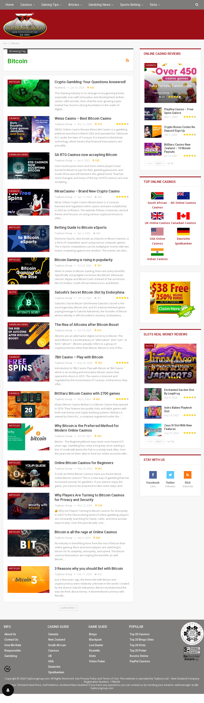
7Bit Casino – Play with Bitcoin (79, 357)
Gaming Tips (50, 5)
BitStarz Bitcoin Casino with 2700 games (87, 393)
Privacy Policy (88, 678)
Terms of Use (111, 678)
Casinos (26, 5)
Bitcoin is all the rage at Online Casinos (86, 532)
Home (9, 5)
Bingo (93, 634)
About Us (10, 634)
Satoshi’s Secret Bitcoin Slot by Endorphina (89, 292)
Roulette (94, 650)
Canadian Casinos (183, 218)
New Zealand (56, 639)
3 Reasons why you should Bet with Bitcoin (89, 568)
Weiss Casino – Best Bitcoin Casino (83, 118)
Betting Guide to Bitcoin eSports (81, 227)
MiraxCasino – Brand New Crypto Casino (87, 191)
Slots (153, 5)
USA (51, 661)
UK (50, 656)
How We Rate (12, 645)
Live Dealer (96, 645)
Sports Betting (130, 5)
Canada (53, 634)
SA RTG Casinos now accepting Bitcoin (86, 155)
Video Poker (97, 661)
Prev (149, 163)
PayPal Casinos (140, 661)
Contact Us (11, 639)
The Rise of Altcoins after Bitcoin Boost (87, 324)
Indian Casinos (157, 254)
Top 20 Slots (138, 645)
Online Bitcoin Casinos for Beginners (84, 463)
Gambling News (100, 5)
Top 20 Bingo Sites (142, 639)
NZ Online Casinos (183, 198)
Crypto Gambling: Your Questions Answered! (90, 82)
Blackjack (95, 639)
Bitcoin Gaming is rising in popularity (84, 260)
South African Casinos (157, 200)
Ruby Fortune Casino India (170, 86)
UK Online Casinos (157, 218)
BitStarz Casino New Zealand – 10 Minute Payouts (177, 148)
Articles (73, 5)
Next (159, 163)
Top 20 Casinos (140, 634)
